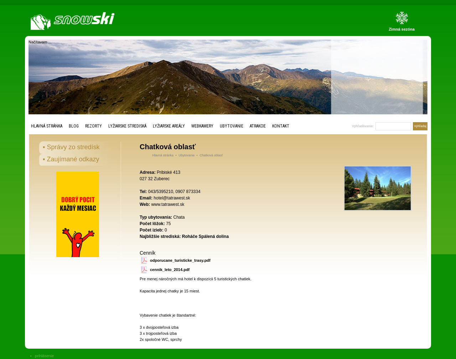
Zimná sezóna (402, 29)
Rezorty (93, 126)
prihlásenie (44, 356)
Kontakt (280, 126)
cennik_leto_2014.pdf (170, 269)
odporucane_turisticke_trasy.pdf (180, 260)
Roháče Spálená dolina (205, 236)
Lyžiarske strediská (127, 126)
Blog (74, 126)
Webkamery (202, 126)
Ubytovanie (231, 126)
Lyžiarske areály (169, 126)
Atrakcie (258, 126)
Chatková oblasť (211, 155)
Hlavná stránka (46, 126)
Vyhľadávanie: (363, 126)
